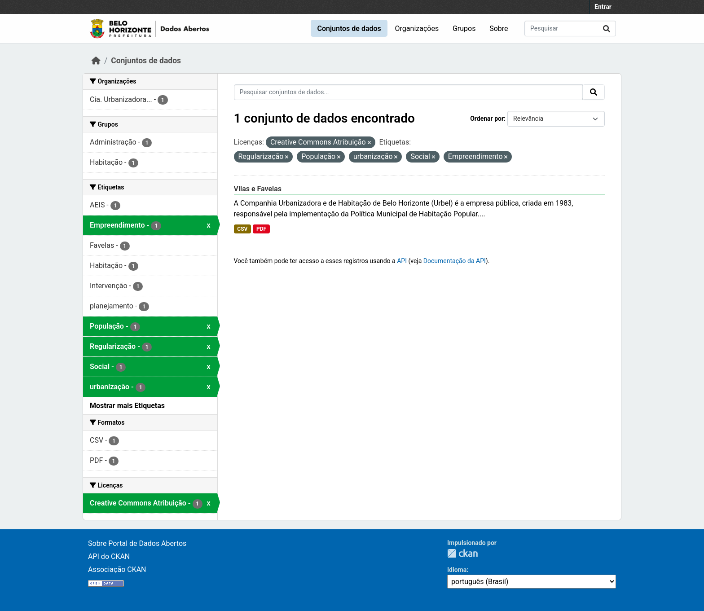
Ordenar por (487, 118)
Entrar (603, 6)
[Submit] (606, 28)
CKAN (462, 553)
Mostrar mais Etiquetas (127, 405)
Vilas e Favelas (258, 189)
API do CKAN (109, 556)
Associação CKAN (117, 569)
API (402, 260)
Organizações (417, 28)
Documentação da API (454, 260)
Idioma (456, 569)
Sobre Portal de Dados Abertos (137, 543)
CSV (242, 229)
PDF (261, 229)
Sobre (498, 28)
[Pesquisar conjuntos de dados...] (570, 28)
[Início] (96, 60)
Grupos (464, 28)
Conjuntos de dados (349, 28)
